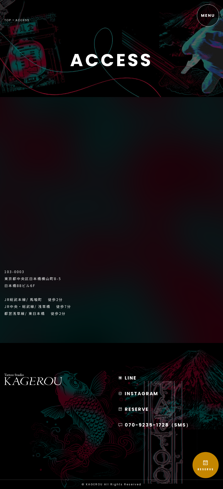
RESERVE (206, 465)
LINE (127, 378)
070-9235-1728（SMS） (154, 425)
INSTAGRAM (138, 393)
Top (7, 20)
